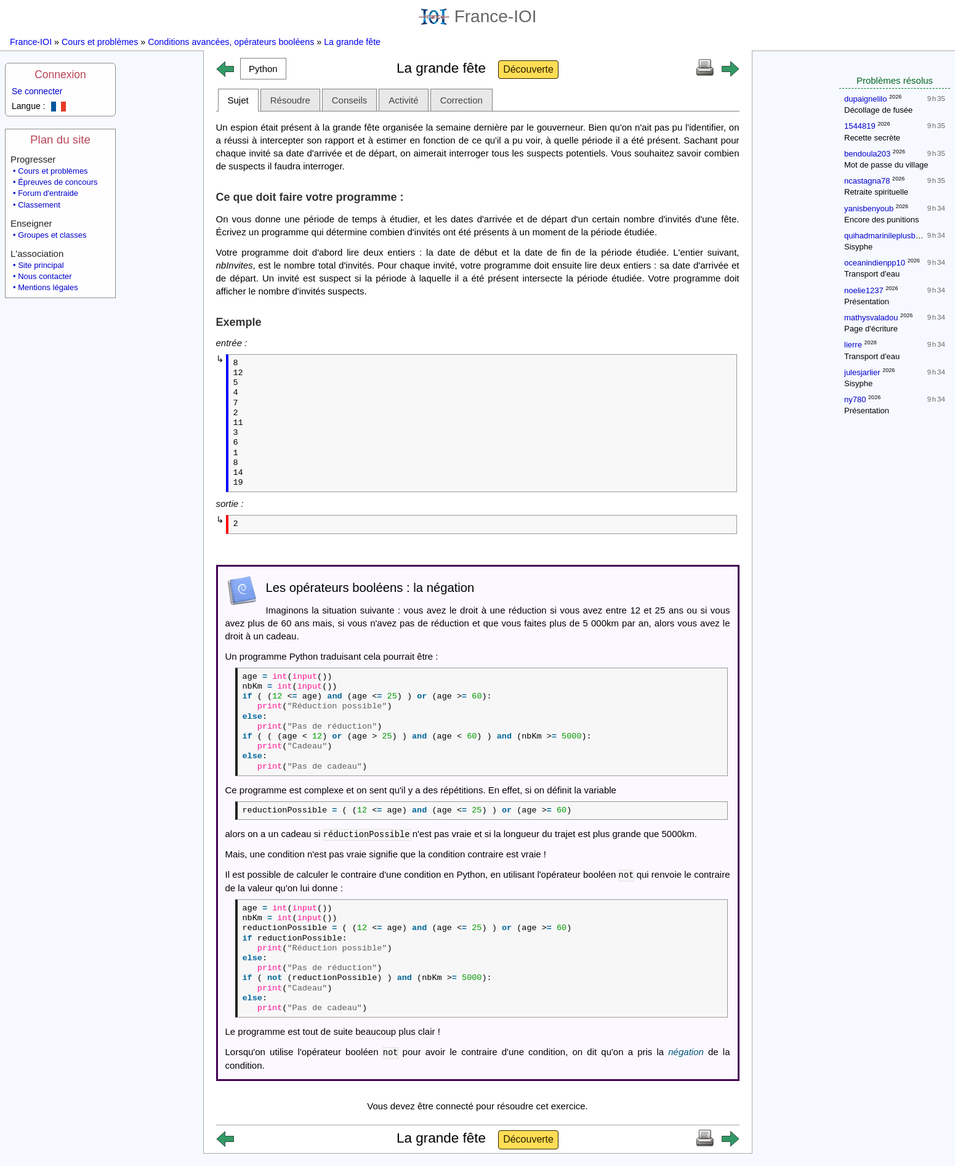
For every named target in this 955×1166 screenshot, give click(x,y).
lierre (853, 344)
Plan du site (60, 139)
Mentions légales (48, 287)
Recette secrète (872, 137)
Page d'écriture (871, 328)
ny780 (855, 399)
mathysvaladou (871, 317)
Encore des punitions (881, 219)
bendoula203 (867, 153)
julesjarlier (862, 372)
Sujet (238, 100)
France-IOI (478, 16)
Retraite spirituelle (876, 191)
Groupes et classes (52, 235)
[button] (263, 68)
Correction (461, 100)
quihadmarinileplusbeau (886, 235)
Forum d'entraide (48, 193)
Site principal (40, 265)
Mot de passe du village (886, 164)
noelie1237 (864, 290)
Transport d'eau (872, 273)
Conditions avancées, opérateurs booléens (231, 42)
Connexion (60, 74)
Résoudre (290, 100)
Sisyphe (858, 246)
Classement (39, 204)
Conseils (350, 100)
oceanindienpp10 (874, 262)
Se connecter (37, 91)
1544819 (860, 126)
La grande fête (352, 42)
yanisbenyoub (868, 208)
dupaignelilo (865, 98)
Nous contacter (44, 276)
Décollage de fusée (878, 110)
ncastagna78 (867, 180)
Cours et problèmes (100, 42)
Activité (403, 100)
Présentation (866, 301)
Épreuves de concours (57, 182)
